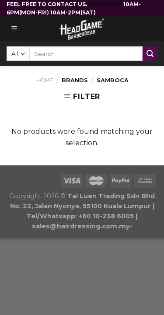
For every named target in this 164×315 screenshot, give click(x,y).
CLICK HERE (105, 4)
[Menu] (14, 29)
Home (44, 80)
